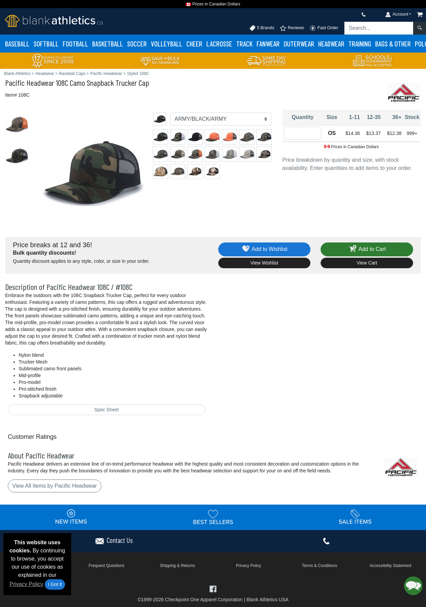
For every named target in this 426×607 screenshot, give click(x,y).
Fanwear (268, 43)
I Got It (55, 584)
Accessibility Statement (390, 565)
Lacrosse (219, 43)
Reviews (292, 28)
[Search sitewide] (378, 28)
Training (359, 43)
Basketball (107, 43)
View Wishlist (264, 263)
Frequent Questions (106, 565)
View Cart (367, 263)
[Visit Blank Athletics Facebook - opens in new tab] (213, 588)
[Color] (220, 119)
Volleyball (166, 43)
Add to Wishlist (264, 249)
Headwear (331, 43)
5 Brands (262, 28)
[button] (413, 585)
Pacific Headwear (29, 82)
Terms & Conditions (319, 565)
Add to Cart (367, 249)
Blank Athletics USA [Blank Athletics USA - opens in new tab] (267, 599)
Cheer (194, 43)
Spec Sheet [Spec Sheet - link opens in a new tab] (106, 409)
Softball (46, 43)
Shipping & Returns (177, 565)
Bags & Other (393, 43)
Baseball (17, 43)
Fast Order (323, 28)
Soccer (137, 43)
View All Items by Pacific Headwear (54, 486)
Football (75, 43)
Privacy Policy (26, 584)
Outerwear (299, 43)
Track (244, 43)
